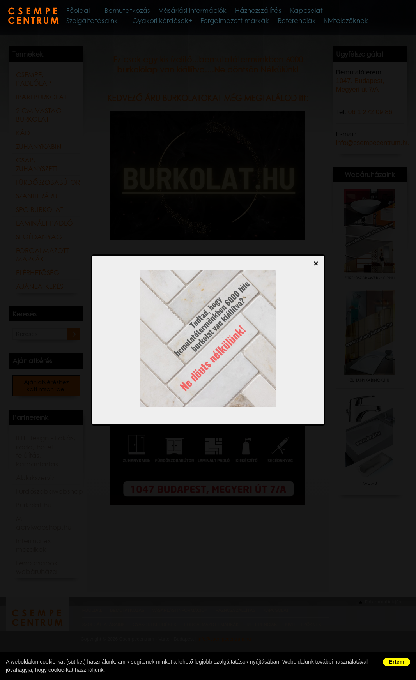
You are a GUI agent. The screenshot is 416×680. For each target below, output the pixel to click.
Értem (396, 662)
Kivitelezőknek (348, 23)
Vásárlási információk (225, 11)
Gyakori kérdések (174, 23)
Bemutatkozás (153, 11)
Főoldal (100, 11)
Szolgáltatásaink (111, 23)
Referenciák (302, 23)
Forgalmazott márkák (244, 23)
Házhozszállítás (298, 11)
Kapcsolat (350, 11)
